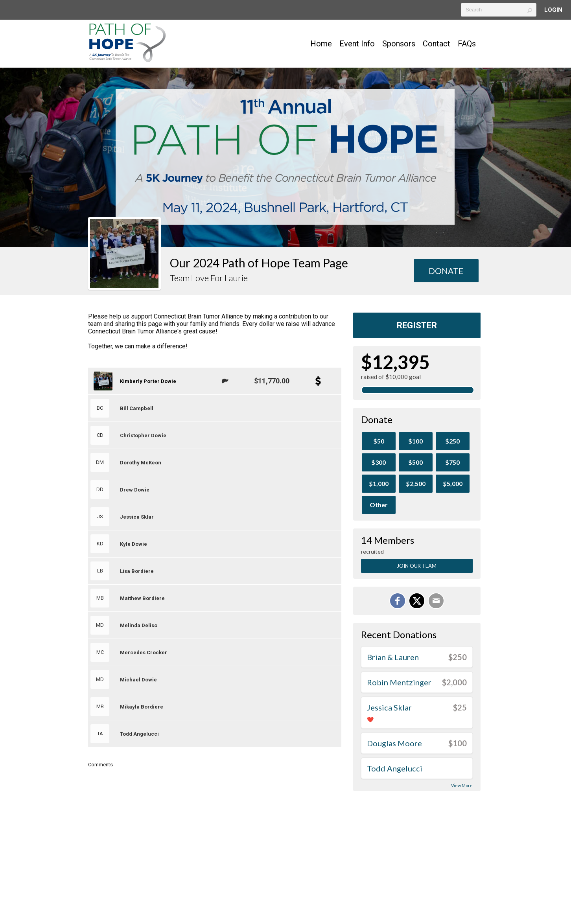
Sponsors (398, 43)
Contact (436, 43)
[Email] (436, 601)
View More (462, 785)
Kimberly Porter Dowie (148, 381)
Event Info (357, 43)
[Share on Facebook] (397, 601)
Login (553, 9)
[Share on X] (417, 601)
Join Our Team (417, 566)
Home (321, 43)
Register (417, 325)
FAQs (467, 43)
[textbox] (498, 10)
